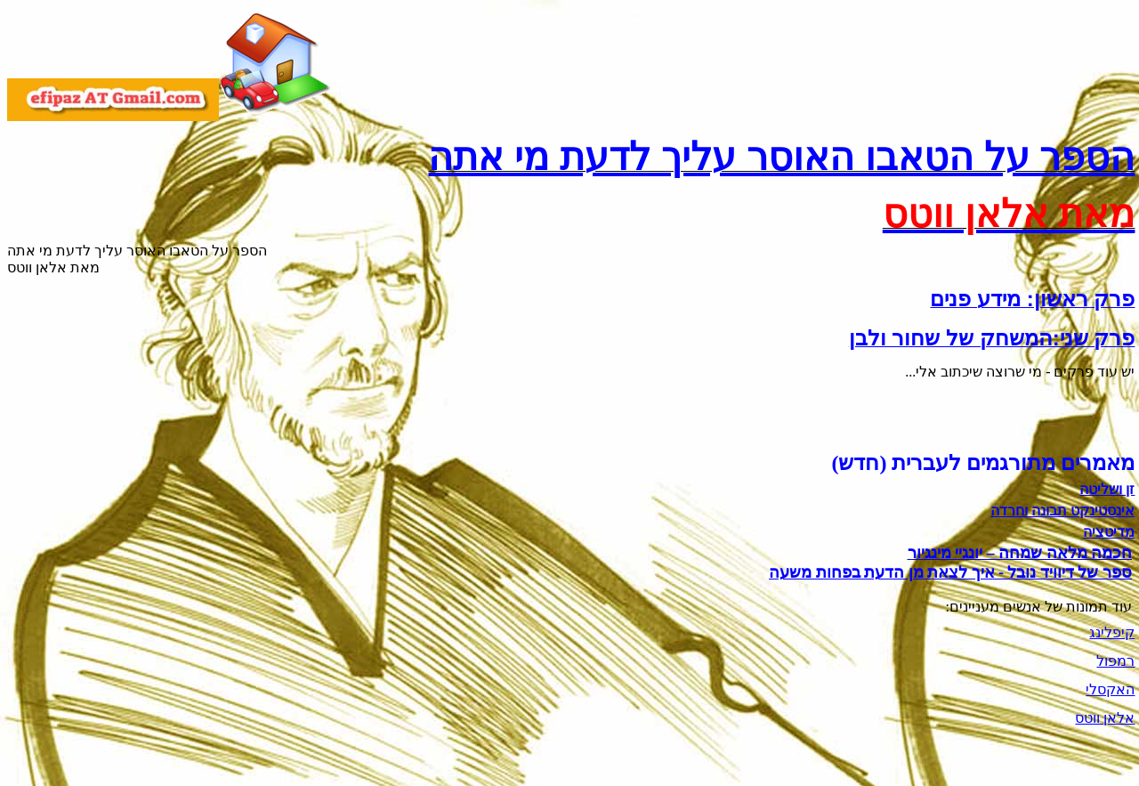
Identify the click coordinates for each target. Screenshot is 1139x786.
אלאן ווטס (1105, 717)
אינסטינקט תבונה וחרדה (1062, 510)
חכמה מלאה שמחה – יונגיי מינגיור (1020, 553)
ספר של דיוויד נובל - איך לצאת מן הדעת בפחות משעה (950, 572)
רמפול (1115, 661)
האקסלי (1110, 689)
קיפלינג (1112, 632)
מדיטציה (1109, 531)
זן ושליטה (1107, 489)
